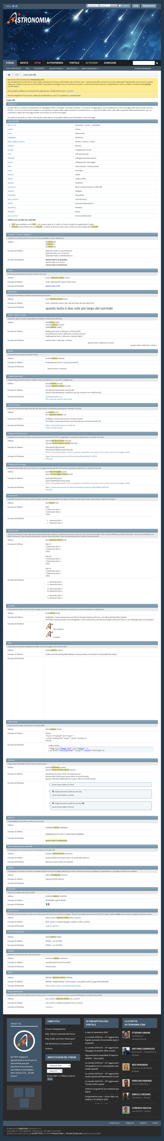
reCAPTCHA (36, 1133)
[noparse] (11, 187)
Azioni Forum (55, 68)
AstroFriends (55, 63)
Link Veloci (71, 68)
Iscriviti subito (13, 86)
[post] (10, 162)
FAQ (27, 68)
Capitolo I (49, 1007)
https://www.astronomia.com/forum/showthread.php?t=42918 (71, 456)
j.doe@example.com (54, 396)
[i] (12, 125)
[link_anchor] (13, 199)
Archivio (49, 1048)
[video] (10, 174)
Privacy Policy (57, 1133)
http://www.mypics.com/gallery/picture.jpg (63, 986)
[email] (10, 150)
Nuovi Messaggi (13, 68)
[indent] (11, 146)
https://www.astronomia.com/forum (60, 425)
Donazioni (110, 63)
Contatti (143, 1123)
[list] (9, 166)
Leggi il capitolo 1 (52, 926)
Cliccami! (49, 459)
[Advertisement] (110, 35)
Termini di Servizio (74, 1133)
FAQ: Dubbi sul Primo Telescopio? (60, 1038)
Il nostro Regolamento (55, 1029)
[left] (9, 141)
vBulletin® (23, 1128)
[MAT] (10, 203)
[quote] (11, 183)
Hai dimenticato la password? (58, 1043)
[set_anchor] (13, 216)
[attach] (11, 191)
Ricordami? (124, 6)
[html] (10, 178)
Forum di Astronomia (54, 428)
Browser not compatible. (107, 1066)
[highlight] (12, 137)
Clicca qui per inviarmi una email (59, 399)
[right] (15, 141)
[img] (10, 170)
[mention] (12, 207)
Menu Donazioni (89, 68)
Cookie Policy (114, 1123)
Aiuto (136, 6)
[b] (9, 125)
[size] (10, 133)
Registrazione (149, 6)
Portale (74, 63)
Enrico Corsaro (141, 1094)
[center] (21, 141)
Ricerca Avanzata (143, 68)
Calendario (39, 68)
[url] (9, 154)
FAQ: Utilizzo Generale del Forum (60, 1034)
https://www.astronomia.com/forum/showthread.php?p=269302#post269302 (77, 487)
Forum (10, 63)
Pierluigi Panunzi (142, 1081)
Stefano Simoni (141, 1032)
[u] (14, 125)
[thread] (11, 158)
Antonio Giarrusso (143, 1048)
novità (24, 63)
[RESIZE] (11, 211)
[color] (10, 129)
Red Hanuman (140, 1065)
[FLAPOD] (11, 195)
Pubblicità (130, 1123)
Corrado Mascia (141, 1108)
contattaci (69, 91)
